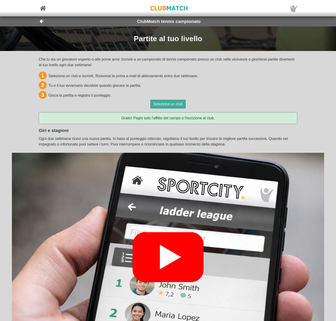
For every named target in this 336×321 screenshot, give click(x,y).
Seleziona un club (168, 104)
